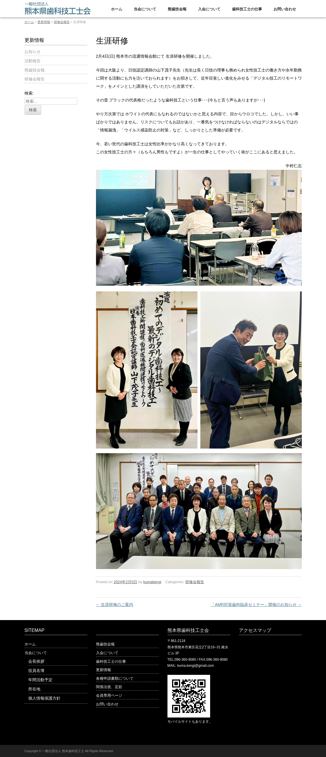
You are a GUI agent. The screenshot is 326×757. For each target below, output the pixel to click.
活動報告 (33, 61)
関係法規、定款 (109, 687)
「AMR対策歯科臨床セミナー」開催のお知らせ (256, 604)
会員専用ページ (109, 695)
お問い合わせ (285, 9)
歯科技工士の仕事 (247, 9)
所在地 (34, 689)
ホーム (116, 9)
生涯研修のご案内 (114, 604)
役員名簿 (36, 670)
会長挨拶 (36, 661)
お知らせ (33, 51)
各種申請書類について (114, 678)
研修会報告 (62, 22)
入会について (209, 9)
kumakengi (152, 582)
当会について (145, 9)
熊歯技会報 (177, 9)
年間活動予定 (40, 679)
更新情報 (43, 22)
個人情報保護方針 (44, 698)
